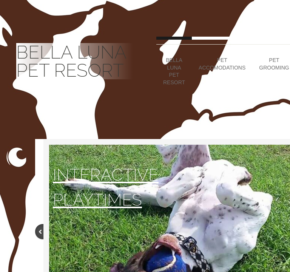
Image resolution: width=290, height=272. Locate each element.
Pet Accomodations (222, 64)
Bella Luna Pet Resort (174, 71)
